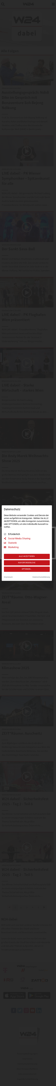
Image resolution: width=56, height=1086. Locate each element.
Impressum (8, 577)
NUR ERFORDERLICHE (27, 563)
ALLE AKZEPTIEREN (27, 556)
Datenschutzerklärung (41, 577)
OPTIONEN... (27, 569)
